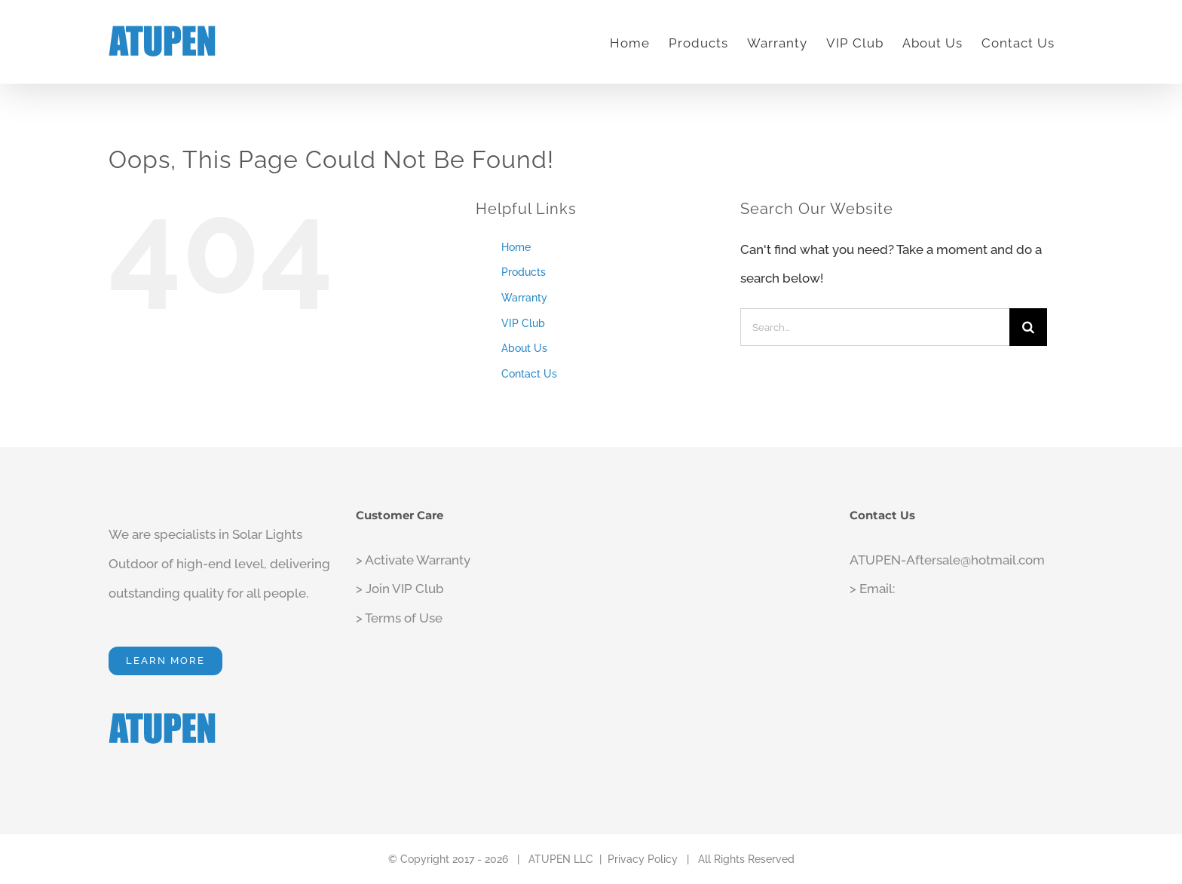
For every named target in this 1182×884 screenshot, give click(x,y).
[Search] (1028, 327)
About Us (524, 348)
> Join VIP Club (400, 588)
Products (523, 272)
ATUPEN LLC (560, 859)
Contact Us (529, 374)
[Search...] (874, 327)
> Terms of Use (399, 618)
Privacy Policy (643, 859)
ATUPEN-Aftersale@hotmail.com (947, 559)
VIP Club (523, 323)
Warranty (524, 298)
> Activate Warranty (413, 559)
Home (516, 247)
